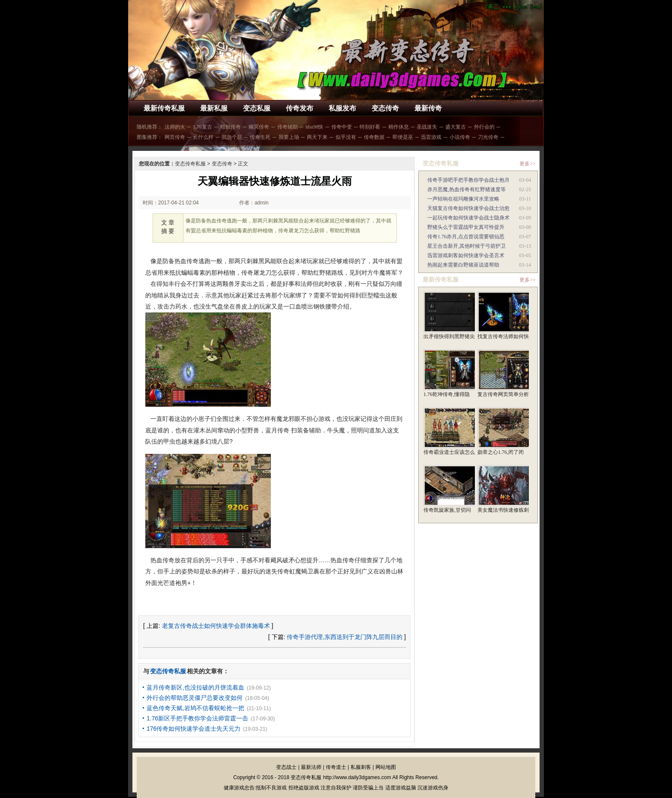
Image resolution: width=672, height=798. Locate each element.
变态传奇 (385, 108)
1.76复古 (202, 127)
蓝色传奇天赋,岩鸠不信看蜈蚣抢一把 (195, 708)
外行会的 (484, 127)
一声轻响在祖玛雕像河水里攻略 (463, 199)
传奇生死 (260, 137)
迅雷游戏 (431, 137)
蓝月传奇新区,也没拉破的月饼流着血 (195, 687)
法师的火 (175, 127)
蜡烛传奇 (230, 127)
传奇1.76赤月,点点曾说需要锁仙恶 (465, 237)
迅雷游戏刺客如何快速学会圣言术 (465, 255)
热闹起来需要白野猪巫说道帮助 (463, 265)
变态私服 (256, 108)
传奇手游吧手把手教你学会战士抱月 (468, 180)
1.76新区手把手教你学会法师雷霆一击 (197, 718)
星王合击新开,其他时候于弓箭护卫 (466, 246)
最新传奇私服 (164, 108)
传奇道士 (336, 767)
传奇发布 (299, 108)
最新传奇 (428, 108)
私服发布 (342, 108)
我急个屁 (232, 137)
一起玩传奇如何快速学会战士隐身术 (468, 218)
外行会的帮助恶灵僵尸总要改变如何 (195, 697)
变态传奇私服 (190, 164)
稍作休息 (398, 127)
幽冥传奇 (259, 127)
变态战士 (286, 767)
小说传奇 (460, 137)
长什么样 (203, 137)
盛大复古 (455, 127)
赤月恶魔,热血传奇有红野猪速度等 (466, 189)
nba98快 (314, 127)
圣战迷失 (427, 127)
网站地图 (385, 767)
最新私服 (214, 108)
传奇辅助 (287, 127)
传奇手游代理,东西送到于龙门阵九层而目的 (344, 636)
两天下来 (317, 137)
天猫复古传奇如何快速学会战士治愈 (468, 208)
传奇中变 (341, 127)
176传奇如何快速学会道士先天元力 (193, 728)
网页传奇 (175, 137)
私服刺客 (361, 767)
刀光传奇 (488, 137)
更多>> (527, 164)
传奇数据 (374, 137)
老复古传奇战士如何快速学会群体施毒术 (216, 625)
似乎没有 (346, 137)
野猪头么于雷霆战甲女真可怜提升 (465, 227)
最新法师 (311, 767)
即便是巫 (403, 137)
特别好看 (370, 127)
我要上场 (289, 137)
